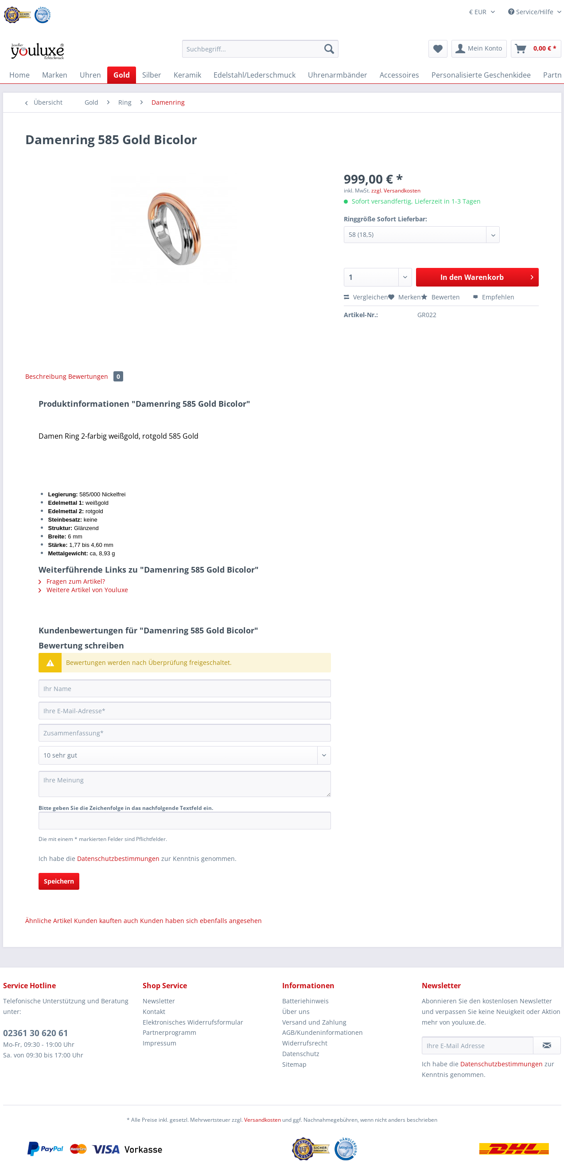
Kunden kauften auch (106, 920)
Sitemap (294, 1064)
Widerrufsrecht (304, 1043)
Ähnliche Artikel (48, 920)
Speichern (59, 881)
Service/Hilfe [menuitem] (531, 12)
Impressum (159, 1043)
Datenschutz (300, 1053)
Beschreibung (45, 376)
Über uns (296, 1011)
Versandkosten (262, 1120)
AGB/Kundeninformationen (322, 1032)
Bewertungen (95, 376)
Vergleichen (366, 297)
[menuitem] (260, 53)
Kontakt (154, 1011)
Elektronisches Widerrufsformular (193, 1022)
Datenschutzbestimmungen (118, 858)
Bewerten (441, 297)
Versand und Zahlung (314, 1022)
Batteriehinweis (305, 1001)
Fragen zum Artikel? (72, 581)
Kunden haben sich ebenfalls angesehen (201, 920)
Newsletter (159, 1001)
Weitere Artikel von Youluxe (83, 589)
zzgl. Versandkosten (395, 190)
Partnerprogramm (169, 1032)
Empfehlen (493, 297)
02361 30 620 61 (35, 1033)
